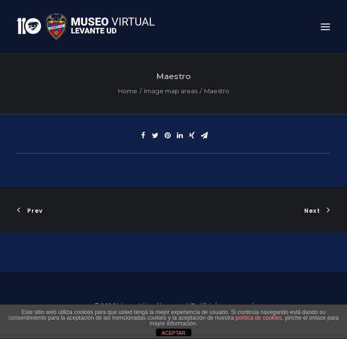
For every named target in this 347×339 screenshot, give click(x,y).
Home (127, 91)
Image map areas (170, 91)
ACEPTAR (173, 333)
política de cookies (259, 318)
